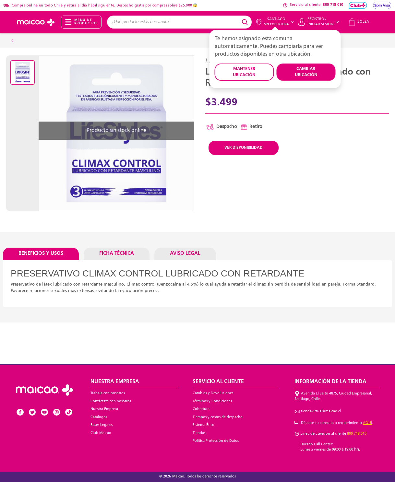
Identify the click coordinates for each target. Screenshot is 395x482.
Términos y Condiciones (212, 401)
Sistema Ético (203, 425)
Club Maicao (100, 433)
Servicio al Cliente (218, 381)
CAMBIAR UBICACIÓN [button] (306, 72)
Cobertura (201, 409)
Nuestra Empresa (104, 409)
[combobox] (173, 22)
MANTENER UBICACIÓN (244, 72)
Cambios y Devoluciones (213, 393)
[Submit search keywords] (246, 22)
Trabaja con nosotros (107, 393)
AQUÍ (367, 423)
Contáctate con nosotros (110, 401)
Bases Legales (101, 425)
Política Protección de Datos (216, 441)
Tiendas (199, 433)
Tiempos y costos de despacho (218, 417)
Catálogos (98, 417)
